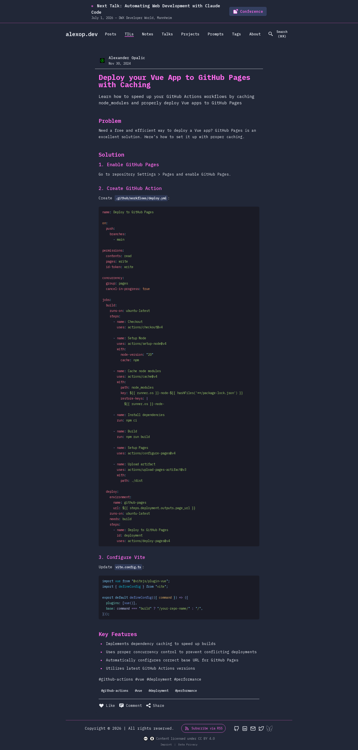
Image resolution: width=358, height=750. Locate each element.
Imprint (167, 744)
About (255, 34)
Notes (147, 34)
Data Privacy (187, 744)
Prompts (216, 34)
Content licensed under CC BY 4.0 (179, 738)
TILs (129, 34)
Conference (248, 11)
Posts (110, 34)
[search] (279, 34)
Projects (190, 34)
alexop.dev (82, 34)
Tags (236, 34)
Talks (167, 34)
